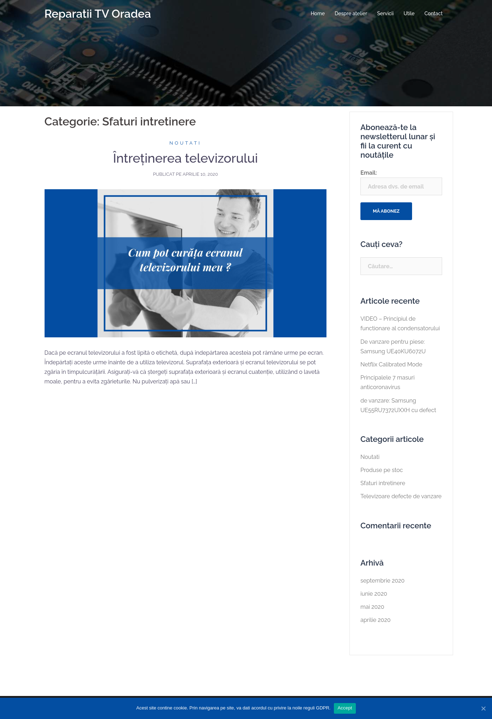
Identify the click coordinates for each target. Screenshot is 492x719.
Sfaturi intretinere (382, 483)
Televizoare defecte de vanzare (401, 496)
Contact (433, 13)
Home (318, 13)
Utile (409, 13)
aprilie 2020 (375, 620)
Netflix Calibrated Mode (391, 364)
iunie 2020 (373, 593)
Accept (344, 707)
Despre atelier (351, 13)
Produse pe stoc (381, 470)
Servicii (385, 13)
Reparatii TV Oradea (98, 13)
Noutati (185, 143)
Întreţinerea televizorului (185, 158)
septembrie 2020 (382, 580)
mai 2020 (372, 606)
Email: (401, 182)
